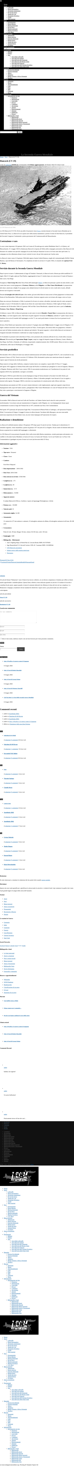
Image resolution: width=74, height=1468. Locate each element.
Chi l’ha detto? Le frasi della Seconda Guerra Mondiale (19, 700)
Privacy (14, 102)
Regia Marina (12, 24)
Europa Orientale (13, 71)
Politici (10, 53)
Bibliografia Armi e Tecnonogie (21, 124)
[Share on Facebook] (4, 562)
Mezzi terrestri (8, 34)
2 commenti (14, 828)
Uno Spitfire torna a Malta (11, 1003)
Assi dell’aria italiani (18, 58)
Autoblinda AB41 (14, 716)
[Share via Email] (32, 562)
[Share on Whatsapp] (28, 562)
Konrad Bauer (8, 858)
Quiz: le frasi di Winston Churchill (13, 690)
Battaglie (6, 68)
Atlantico (10, 75)
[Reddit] (24, 948)
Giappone (6, 930)
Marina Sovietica (13, 30)
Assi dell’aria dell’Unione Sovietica (22, 65)
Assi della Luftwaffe (17, 57)
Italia (5, 927)
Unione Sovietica (9, 938)
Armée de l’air (12, 14)
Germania (7, 925)
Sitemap (14, 111)
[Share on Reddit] (23, 562)
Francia (6, 932)
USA (12, 560)
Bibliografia (15, 117)
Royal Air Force (12, 12)
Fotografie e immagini (10, 974)
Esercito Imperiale (13, 39)
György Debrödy (9, 839)
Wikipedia (7, 982)
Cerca (20, 132)
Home (5, 4)
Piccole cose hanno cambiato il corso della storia (16, 1018)
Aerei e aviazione (9, 958)
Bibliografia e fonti (13, 115)
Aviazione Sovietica (13, 16)
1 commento (14, 751)
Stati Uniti (7, 940)
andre (5, 1070)
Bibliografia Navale (17, 120)
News (9, 93)
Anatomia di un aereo (10, 995)
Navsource (10, 553)
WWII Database (8, 984)
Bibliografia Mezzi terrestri (19, 122)
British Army (11, 40)
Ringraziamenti (16, 109)
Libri (9, 86)
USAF (9, 17)
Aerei (5, 6)
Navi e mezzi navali (9, 961)
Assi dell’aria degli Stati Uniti (20, 66)
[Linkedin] (12, 948)
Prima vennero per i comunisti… (12, 1010)
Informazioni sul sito (14, 96)
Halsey (40, 282)
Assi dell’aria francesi (18, 63)
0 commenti (14, 742)
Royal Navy (11, 27)
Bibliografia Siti (16, 127)
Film (9, 88)
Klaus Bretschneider (10, 867)
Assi (9, 55)
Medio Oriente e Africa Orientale (17, 76)
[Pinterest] (7, 948)
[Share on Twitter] (9, 562)
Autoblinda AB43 (9, 815)
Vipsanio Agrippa (9, 781)
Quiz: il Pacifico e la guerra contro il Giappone (16, 663)
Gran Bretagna (8, 935)
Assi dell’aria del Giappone (19, 60)
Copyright (14, 101)
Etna (5, 771)
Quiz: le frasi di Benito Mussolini (12, 672)
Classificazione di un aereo (11, 989)
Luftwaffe (10, 7)
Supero (32, 1166)
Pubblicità (14, 112)
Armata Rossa (12, 43)
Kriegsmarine (12, 22)
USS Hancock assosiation (14, 548)
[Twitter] (20, 948)
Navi (5, 20)
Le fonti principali (9, 955)
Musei (9, 83)
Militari (10, 52)
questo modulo (46, 882)
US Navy (8, 560)
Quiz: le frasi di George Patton (12, 681)
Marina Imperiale (13, 25)
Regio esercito (12, 37)
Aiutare (14, 107)
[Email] (16, 948)
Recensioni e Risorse (10, 914)
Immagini (10, 81)
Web (9, 89)
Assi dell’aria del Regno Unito (20, 61)
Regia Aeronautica (13, 9)
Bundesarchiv (8, 987)
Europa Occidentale (13, 70)
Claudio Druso (8, 790)
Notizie (6, 917)
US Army (10, 45)
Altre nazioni (11, 19)
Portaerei (2, 560)
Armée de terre (12, 42)
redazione (8, 165)
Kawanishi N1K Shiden (10, 756)
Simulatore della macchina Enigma (20, 726)
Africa (9, 73)
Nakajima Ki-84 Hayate (16, 718)
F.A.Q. (6, 1160)
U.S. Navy (11, 32)
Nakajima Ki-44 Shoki (10, 737)
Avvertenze (15, 106)
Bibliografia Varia (17, 125)
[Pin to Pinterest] (13, 562)
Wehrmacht (11, 35)
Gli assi (6, 992)
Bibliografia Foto (17, 129)
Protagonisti (7, 50)
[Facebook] (2, 948)
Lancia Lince (7, 806)
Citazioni (10, 91)
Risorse (6, 79)
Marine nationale (13, 29)
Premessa (14, 97)
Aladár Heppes (8, 848)
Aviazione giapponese (14, 11)
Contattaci (15, 104)
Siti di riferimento (9, 971)
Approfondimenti (13, 84)
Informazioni (7, 94)
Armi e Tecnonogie (9, 966)
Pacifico (10, 78)
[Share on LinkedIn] (18, 562)
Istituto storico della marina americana (18, 550)
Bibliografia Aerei (17, 119)
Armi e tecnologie (9, 47)
